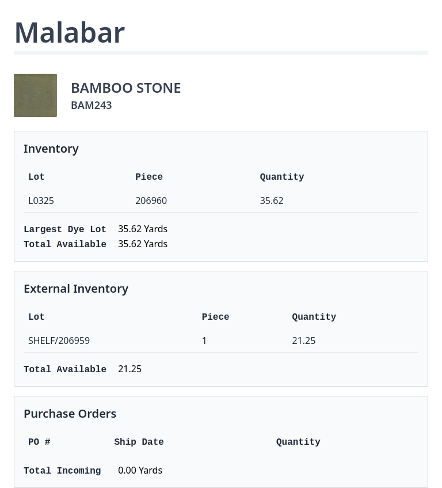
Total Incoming (62, 471)
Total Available (65, 245)
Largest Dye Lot (65, 230)
